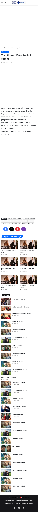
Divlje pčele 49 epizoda (18, 486)
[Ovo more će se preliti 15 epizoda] (6, 316)
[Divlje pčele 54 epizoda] (6, 332)
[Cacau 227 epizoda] (6, 400)
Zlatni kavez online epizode (15, 223)
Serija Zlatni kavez (6, 221)
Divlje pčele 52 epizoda (18, 382)
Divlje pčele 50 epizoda (18, 462)
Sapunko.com (14, 500)
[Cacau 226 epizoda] (6, 440)
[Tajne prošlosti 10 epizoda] (6, 472)
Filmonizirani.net (9, 503)
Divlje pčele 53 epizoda (18, 353)
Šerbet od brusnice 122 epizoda (21, 307)
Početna (4, 48)
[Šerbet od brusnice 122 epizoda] (6, 308)
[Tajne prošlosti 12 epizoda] (6, 392)
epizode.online (29, 500)
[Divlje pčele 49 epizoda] (6, 488)
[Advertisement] (19, 26)
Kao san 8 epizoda (17, 414)
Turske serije (15, 48)
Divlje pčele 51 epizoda (18, 422)
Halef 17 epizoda (17, 345)
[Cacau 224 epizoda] (6, 480)
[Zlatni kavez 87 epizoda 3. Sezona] (9, 244)
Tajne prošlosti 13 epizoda (19, 369)
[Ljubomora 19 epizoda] (6, 301)
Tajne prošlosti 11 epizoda (19, 430)
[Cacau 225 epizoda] (6, 456)
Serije (9, 48)
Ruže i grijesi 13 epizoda (19, 406)
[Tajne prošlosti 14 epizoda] (6, 340)
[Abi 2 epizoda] (6, 448)
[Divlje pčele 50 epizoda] (6, 464)
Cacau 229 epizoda (17, 321)
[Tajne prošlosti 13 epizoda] (6, 372)
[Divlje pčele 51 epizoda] (6, 424)
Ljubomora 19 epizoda (18, 299)
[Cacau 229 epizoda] (6, 324)
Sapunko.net (21, 500)
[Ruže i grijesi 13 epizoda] (6, 408)
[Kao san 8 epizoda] (6, 416)
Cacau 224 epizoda (17, 478)
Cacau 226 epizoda (17, 438)
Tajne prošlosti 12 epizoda (19, 390)
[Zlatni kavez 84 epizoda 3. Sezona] (28, 261)
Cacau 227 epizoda (17, 398)
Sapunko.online (23, 503)
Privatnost (8, 500)
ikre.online (16, 503)
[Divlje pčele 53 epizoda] (6, 356)
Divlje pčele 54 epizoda (18, 329)
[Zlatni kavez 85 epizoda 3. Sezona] (9, 261)
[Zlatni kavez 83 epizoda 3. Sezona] (9, 279)
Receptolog (30, 503)
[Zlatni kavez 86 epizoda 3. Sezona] (28, 244)
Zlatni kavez (22, 48)
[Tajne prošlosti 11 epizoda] (6, 432)
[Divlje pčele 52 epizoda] (6, 384)
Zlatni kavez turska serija (27, 223)
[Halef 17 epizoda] (6, 348)
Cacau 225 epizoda (17, 454)
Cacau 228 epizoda (17, 361)
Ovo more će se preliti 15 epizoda (21, 313)
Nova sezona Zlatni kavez (29, 218)
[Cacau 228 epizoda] (6, 364)
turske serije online (23, 221)
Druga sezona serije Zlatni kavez (15, 218)
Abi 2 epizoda (16, 446)
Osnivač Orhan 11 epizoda (8, 377)
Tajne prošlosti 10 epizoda (19, 470)
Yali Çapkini (31, 221)
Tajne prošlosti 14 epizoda (19, 337)
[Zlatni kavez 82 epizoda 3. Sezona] (28, 279)
